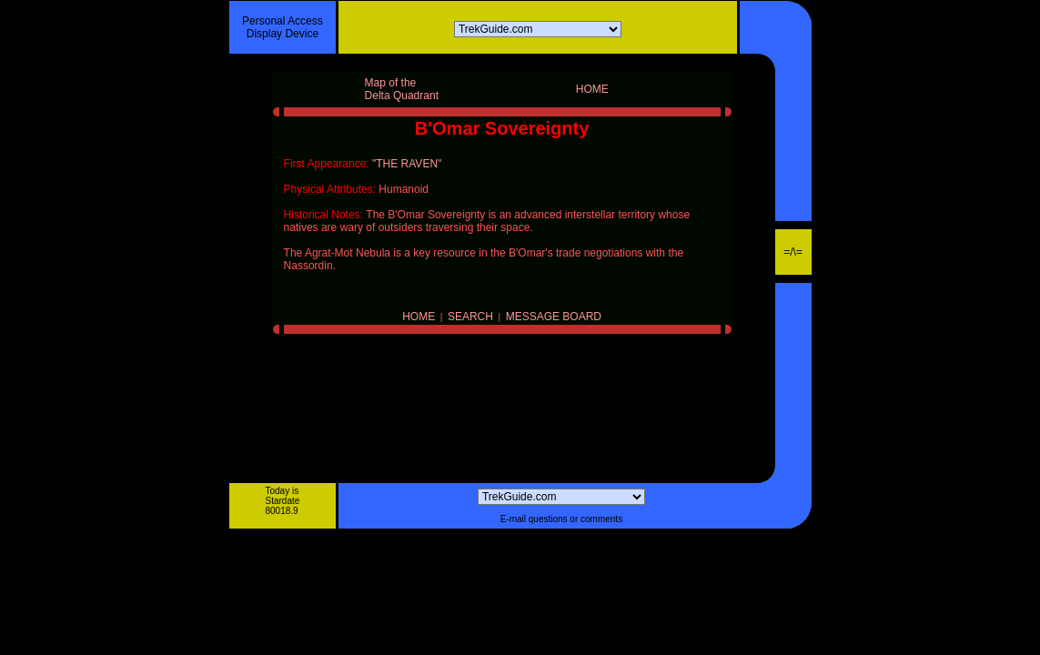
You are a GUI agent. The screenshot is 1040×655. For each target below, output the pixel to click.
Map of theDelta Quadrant (402, 89)
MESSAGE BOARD (553, 316)
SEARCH (470, 316)
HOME (418, 316)
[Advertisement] (520, 582)
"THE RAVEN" (406, 163)
